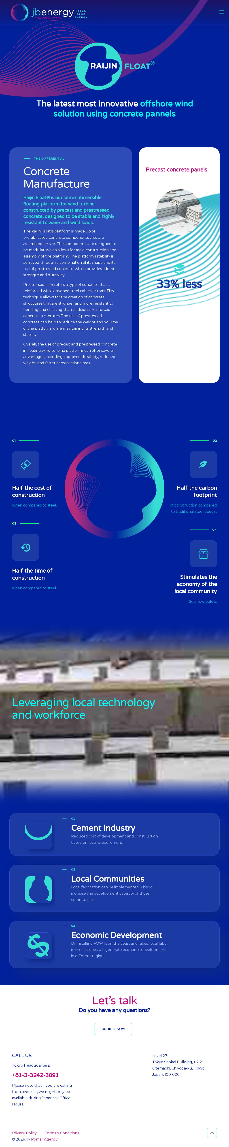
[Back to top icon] (212, 1133)
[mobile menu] (222, 12)
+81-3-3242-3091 (35, 1075)
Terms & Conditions (62, 1133)
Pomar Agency (44, 1139)
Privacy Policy (24, 1133)
